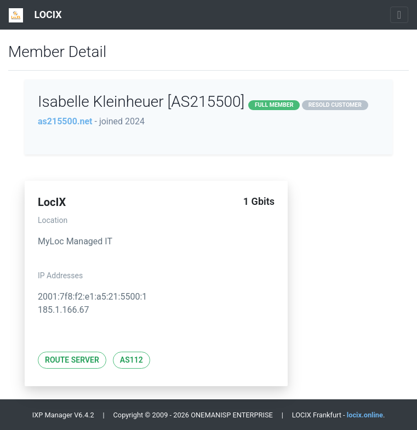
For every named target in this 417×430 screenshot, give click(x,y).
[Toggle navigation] (399, 15)
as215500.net (65, 121)
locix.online (365, 415)
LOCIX (35, 15)
